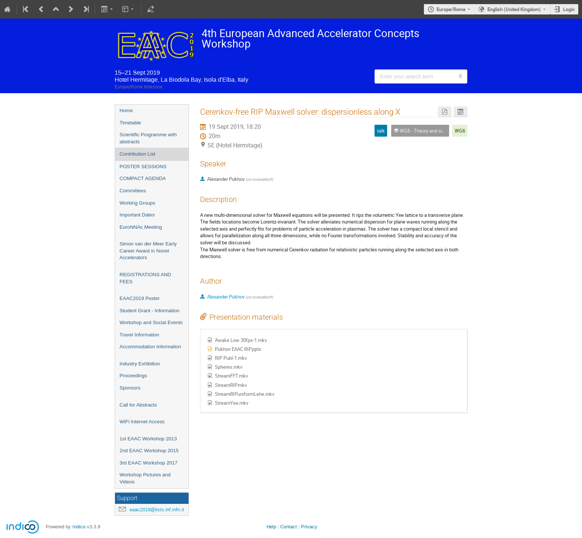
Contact (288, 527)
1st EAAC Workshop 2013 (148, 438)
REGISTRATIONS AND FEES (145, 278)
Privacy (309, 527)
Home (126, 110)
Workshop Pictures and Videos (145, 478)
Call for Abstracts (138, 405)
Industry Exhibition (140, 363)
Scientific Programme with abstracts (148, 138)
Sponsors (130, 388)
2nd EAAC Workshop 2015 (149, 450)
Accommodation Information (150, 346)
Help (271, 527)
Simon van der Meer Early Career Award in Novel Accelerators (148, 250)
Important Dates (137, 215)
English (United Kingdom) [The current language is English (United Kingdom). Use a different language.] (514, 9)
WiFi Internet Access (142, 421)
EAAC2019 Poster (140, 298)
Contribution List (137, 154)
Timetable (130, 122)
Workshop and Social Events (151, 322)
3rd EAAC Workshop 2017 (148, 463)
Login (569, 9)
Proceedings (133, 375)
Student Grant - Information (150, 310)
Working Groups (137, 203)
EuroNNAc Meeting (141, 227)
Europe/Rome (450, 9)
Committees (133, 190)
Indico (78, 527)
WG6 (460, 130)
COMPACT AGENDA (143, 178)
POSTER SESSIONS (143, 166)
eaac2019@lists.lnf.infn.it (157, 509)
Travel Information (139, 335)
